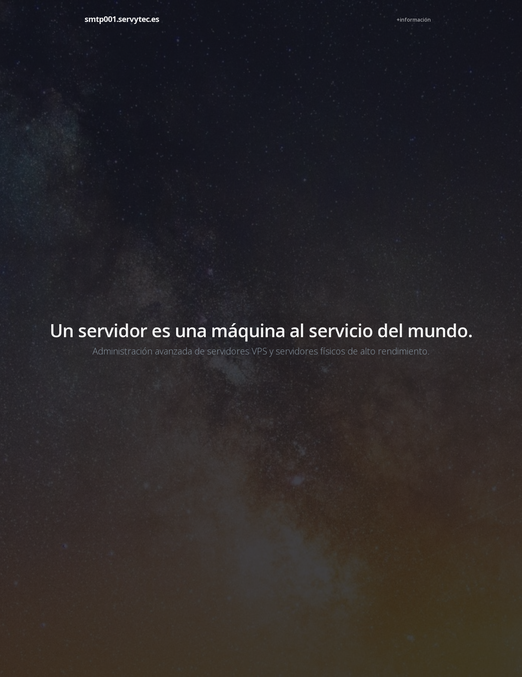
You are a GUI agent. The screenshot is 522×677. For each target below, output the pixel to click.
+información (413, 19)
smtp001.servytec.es (122, 18)
